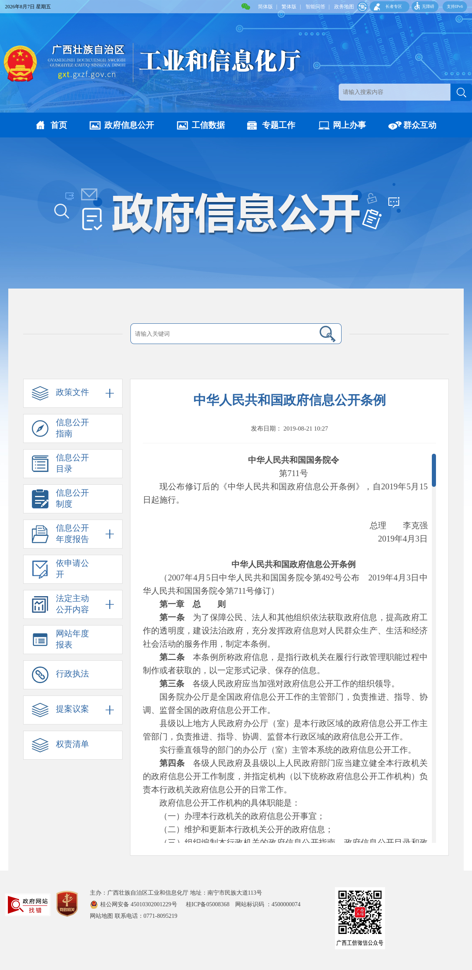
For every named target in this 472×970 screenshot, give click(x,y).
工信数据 (208, 125)
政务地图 (344, 7)
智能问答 (315, 7)
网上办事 (349, 125)
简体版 (265, 7)
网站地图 (101, 916)
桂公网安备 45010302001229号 (139, 904)
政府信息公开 (129, 125)
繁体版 (289, 7)
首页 (59, 125)
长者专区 (393, 6)
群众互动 (419, 125)
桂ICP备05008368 (211, 904)
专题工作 (278, 125)
